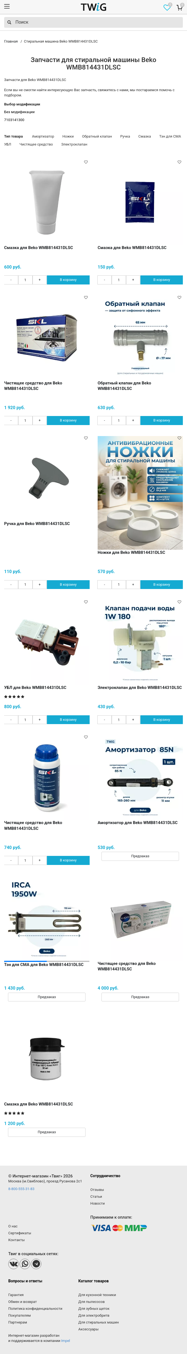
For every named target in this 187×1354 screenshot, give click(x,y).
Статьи (96, 1196)
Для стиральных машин (98, 1322)
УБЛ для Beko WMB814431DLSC (35, 687)
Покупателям (19, 1315)
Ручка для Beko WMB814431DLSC (37, 523)
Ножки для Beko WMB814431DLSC (131, 552)
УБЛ (7, 144)
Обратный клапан (97, 136)
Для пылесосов (91, 1302)
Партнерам (17, 1322)
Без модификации (19, 112)
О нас (13, 1226)
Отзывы (97, 1190)
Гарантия (16, 1295)
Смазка (144, 136)
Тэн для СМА (170, 136)
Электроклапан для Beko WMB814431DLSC (140, 687)
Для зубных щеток (93, 1308)
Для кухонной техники (97, 1295)
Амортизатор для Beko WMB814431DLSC (138, 822)
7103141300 (14, 120)
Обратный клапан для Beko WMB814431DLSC (124, 386)
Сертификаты (19, 1233)
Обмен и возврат (22, 1302)
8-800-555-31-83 (21, 1189)
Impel (65, 1341)
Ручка (125, 136)
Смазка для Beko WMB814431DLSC (38, 247)
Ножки (68, 136)
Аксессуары (88, 1329)
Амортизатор (43, 136)
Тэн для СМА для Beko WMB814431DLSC (44, 964)
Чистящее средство (36, 144)
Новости (97, 1203)
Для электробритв (93, 1315)
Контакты (16, 1240)
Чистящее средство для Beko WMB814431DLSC (33, 386)
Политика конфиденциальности (35, 1308)
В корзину (68, 280)
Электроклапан (74, 144)
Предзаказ (140, 856)
